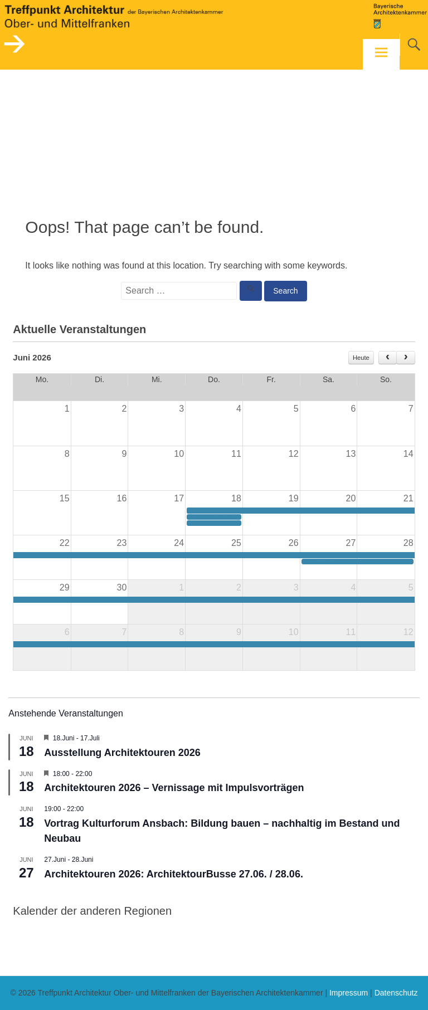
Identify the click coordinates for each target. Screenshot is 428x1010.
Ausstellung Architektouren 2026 (122, 752)
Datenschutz (396, 992)
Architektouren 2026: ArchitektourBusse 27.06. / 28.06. (173, 874)
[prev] (387, 357)
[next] (405, 357)
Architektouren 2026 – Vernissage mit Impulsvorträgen (174, 787)
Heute (361, 357)
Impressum (348, 992)
